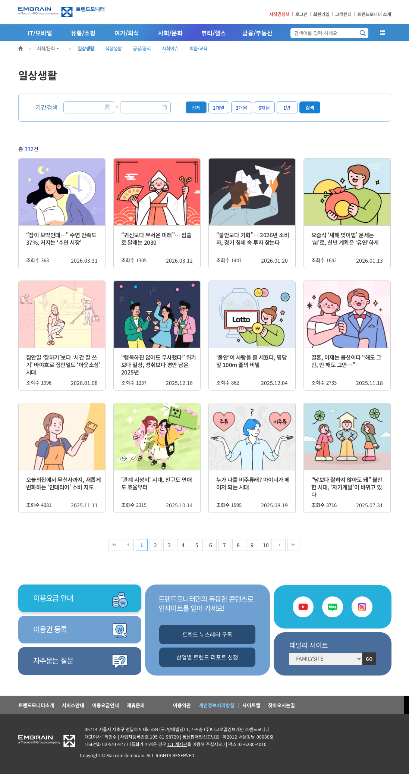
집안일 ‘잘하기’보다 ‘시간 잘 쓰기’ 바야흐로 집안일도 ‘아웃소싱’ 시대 (63, 364)
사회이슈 (170, 48)
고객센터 (343, 14)
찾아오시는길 (281, 705)
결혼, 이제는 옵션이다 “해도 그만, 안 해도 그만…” (346, 361)
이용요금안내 (105, 705)
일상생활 (86, 48)
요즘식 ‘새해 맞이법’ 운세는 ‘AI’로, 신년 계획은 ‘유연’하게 (345, 238)
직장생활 (113, 48)
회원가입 (321, 14)
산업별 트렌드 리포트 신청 (207, 657)
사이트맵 (251, 705)
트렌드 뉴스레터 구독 (207, 634)
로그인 (301, 14)
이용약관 (182, 705)
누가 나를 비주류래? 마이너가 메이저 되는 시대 (253, 483)
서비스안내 (73, 705)
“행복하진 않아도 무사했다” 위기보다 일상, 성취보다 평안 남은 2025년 (158, 364)
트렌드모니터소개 (36, 705)
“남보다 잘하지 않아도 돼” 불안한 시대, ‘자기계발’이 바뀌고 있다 (347, 487)
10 (266, 545)
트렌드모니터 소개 (374, 14)
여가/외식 (126, 32)
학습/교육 (198, 48)
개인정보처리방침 (217, 705)
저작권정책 (279, 14)
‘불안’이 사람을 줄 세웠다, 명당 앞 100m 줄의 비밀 (251, 361)
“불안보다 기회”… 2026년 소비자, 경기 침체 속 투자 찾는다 (252, 238)
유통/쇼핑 (83, 32)
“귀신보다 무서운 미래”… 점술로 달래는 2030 (156, 238)
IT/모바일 (40, 32)
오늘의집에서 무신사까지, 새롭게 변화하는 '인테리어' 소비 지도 (63, 483)
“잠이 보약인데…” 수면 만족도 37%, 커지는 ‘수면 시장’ (61, 238)
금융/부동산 (257, 32)
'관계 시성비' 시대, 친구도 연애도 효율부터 (156, 483)
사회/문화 (170, 32)
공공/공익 (142, 48)
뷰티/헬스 (213, 32)
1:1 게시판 (177, 744)
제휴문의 (136, 705)
